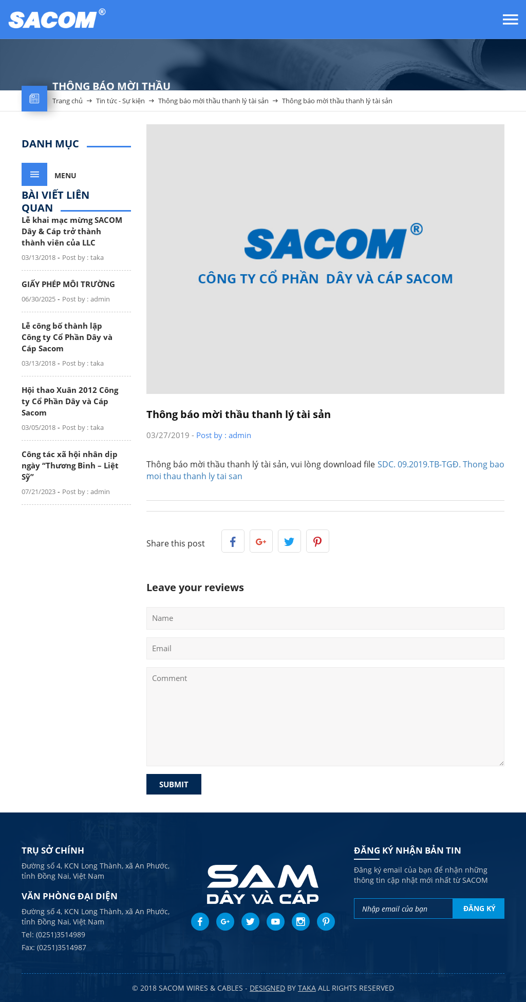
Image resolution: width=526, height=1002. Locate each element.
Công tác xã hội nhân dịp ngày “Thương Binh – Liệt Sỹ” (70, 465)
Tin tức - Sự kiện (120, 104)
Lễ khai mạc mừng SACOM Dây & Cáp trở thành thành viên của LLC (72, 231)
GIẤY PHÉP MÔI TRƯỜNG (68, 284)
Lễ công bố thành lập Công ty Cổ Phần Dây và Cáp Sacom (67, 336)
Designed (267, 988)
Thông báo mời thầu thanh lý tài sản (213, 104)
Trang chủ (67, 104)
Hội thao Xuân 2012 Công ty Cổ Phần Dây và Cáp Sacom (70, 401)
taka (307, 988)
